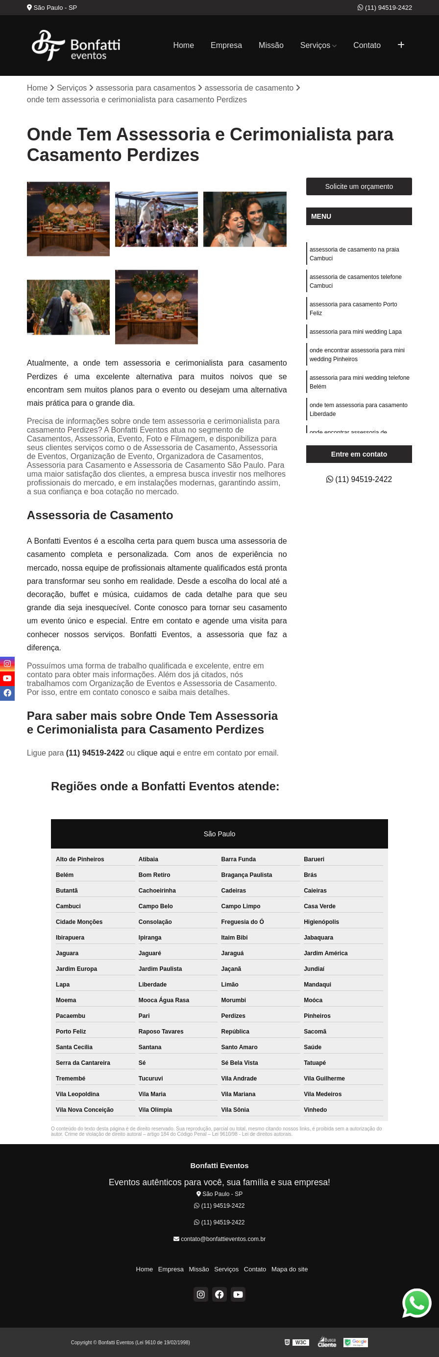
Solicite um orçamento (359, 186)
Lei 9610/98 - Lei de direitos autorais (252, 1134)
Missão (271, 45)
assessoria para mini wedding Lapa (356, 331)
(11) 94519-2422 (385, 7)
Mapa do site (288, 1269)
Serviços (315, 45)
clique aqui (156, 753)
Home (183, 45)
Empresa (226, 45)
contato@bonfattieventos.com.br (219, 1239)
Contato (367, 45)
